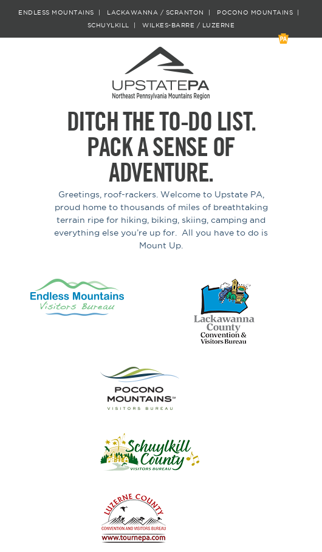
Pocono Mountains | (260, 13)
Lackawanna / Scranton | (160, 13)
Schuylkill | (113, 25)
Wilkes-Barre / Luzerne (188, 25)
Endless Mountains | (61, 13)
